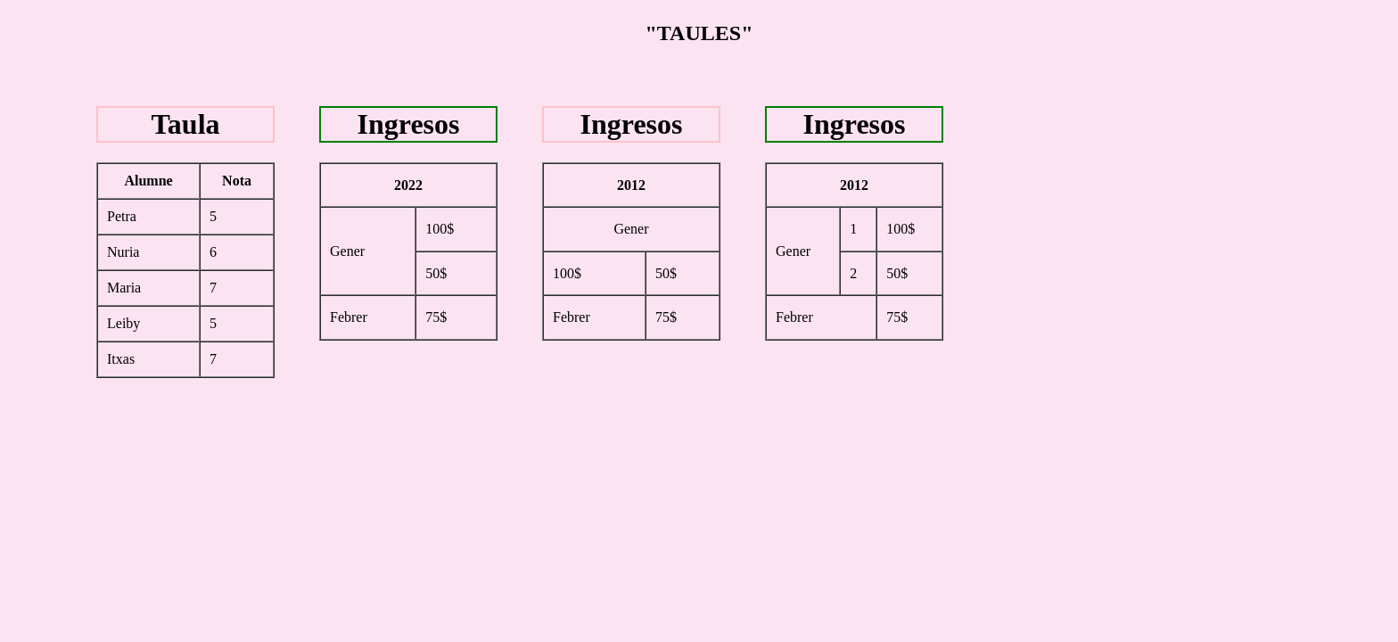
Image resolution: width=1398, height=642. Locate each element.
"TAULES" (699, 33)
